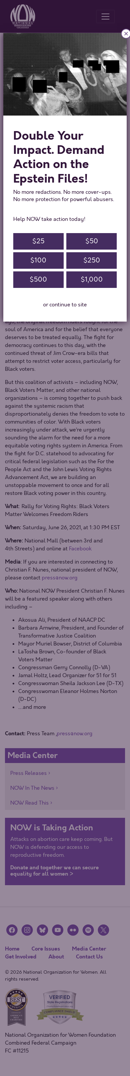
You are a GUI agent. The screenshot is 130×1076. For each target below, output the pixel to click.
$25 (38, 241)
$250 (91, 260)
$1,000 (92, 279)
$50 (91, 241)
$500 (38, 279)
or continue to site (65, 304)
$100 (38, 260)
